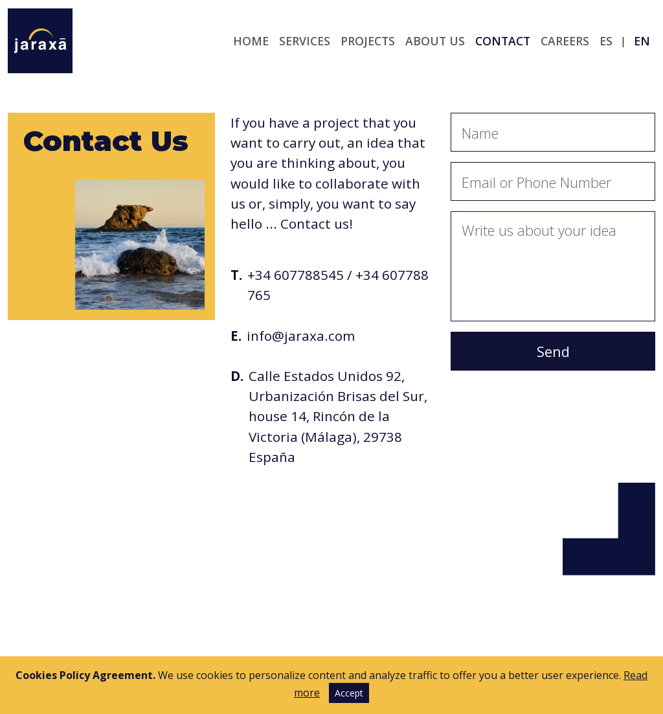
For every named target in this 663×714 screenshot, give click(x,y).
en (642, 41)
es (606, 41)
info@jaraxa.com (301, 336)
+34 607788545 (295, 275)
